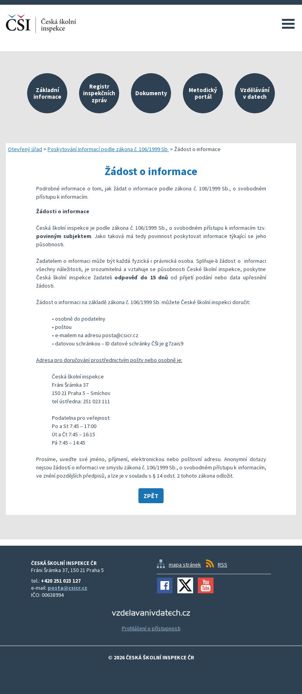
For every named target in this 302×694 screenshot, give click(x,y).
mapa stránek (185, 564)
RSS (222, 564)
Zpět (151, 496)
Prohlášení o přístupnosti (151, 628)
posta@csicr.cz (67, 587)
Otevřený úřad (25, 149)
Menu (288, 23)
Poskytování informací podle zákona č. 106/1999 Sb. (108, 149)
